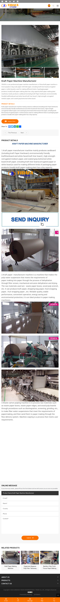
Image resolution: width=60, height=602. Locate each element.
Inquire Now (11, 121)
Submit (29, 538)
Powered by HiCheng (26, 594)
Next (22, 133)
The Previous (12, 133)
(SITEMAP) (37, 594)
